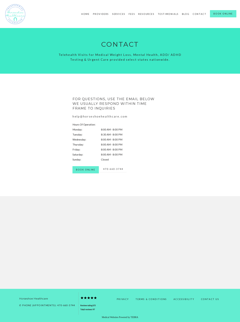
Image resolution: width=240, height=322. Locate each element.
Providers (101, 14)
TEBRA (134, 317)
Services (118, 14)
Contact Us (210, 299)
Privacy (123, 299)
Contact (199, 14)
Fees (132, 14)
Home (85, 14)
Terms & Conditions (151, 299)
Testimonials (168, 14)
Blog (185, 14)
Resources (146, 14)
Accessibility (184, 299)
